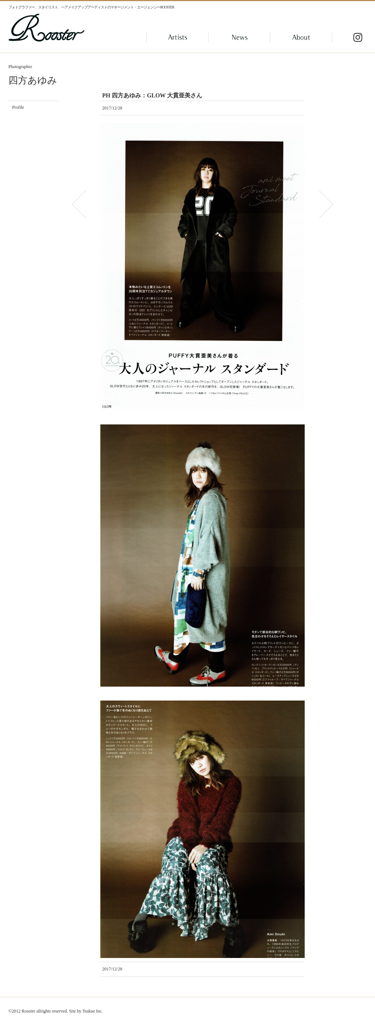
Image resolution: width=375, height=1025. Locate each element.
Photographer (20, 66)
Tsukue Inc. (92, 1011)
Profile (18, 107)
